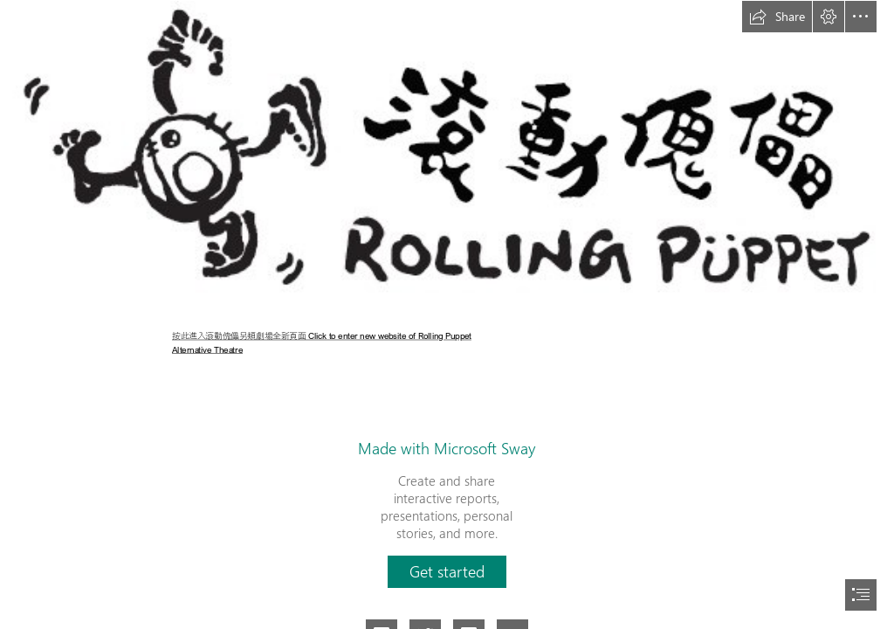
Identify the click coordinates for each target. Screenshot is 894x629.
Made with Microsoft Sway (446, 448)
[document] (447, 314)
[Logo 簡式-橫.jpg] (447, 152)
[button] (777, 16)
